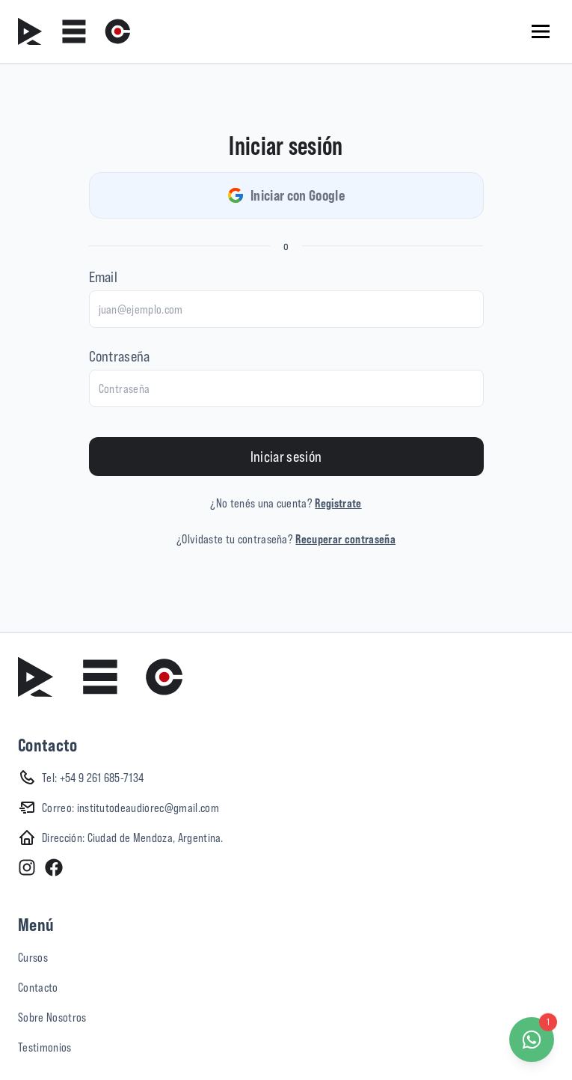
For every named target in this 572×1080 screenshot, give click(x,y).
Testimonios (45, 1047)
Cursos (33, 957)
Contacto (38, 987)
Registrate (338, 503)
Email (103, 276)
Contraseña (119, 355)
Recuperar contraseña (345, 539)
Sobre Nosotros (52, 1017)
